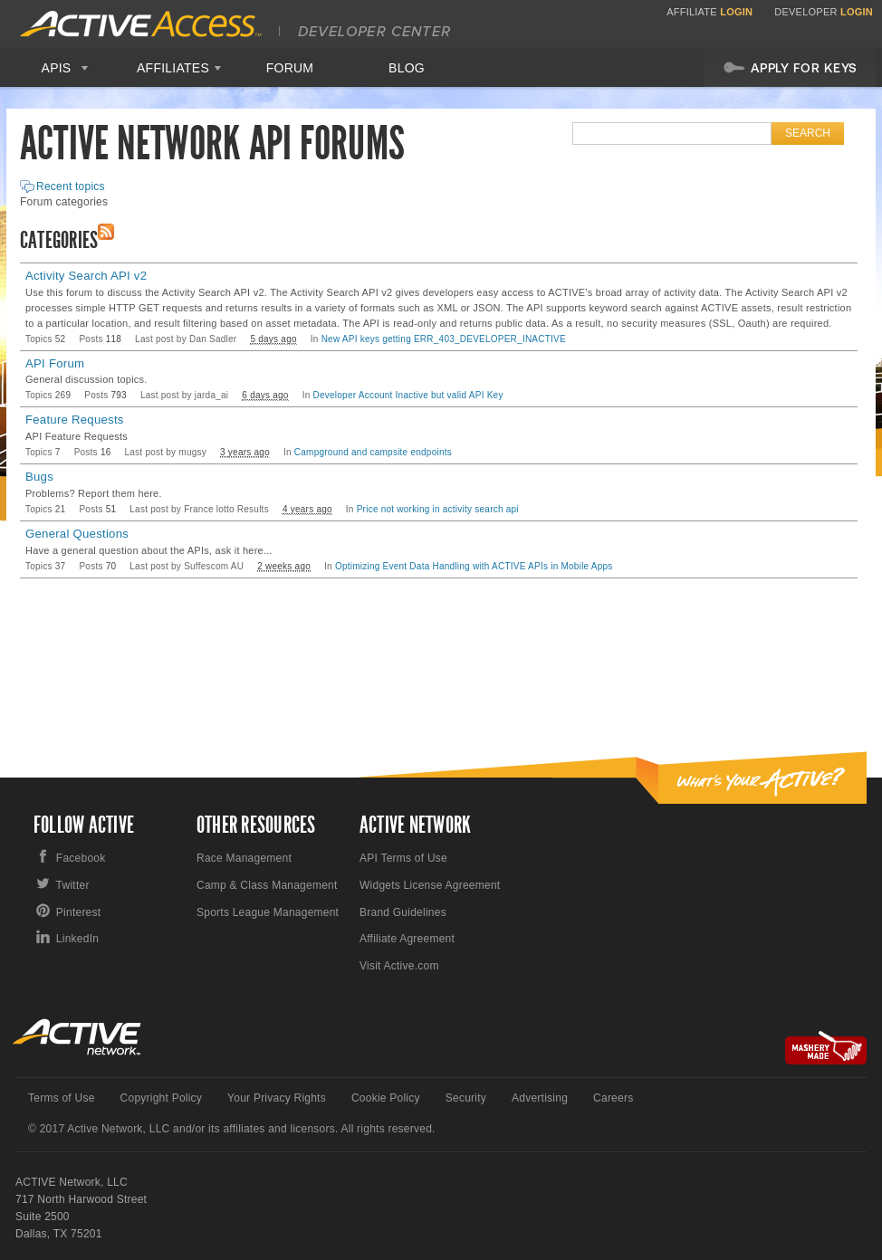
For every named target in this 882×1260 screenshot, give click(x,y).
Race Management (244, 858)
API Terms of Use (403, 858)
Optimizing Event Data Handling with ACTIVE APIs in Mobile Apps (474, 566)
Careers (613, 1098)
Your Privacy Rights (276, 1098)
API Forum (54, 363)
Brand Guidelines (403, 912)
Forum (290, 68)
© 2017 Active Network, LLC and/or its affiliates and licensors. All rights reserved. (232, 1128)
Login (736, 11)
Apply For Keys (790, 67)
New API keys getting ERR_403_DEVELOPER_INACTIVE (443, 339)
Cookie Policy (385, 1098)
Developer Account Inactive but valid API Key (408, 395)
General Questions (77, 533)
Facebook (81, 858)
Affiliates (173, 68)
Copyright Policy (161, 1098)
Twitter (73, 885)
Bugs (39, 476)
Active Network (77, 1036)
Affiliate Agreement (407, 938)
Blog (406, 68)
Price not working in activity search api (438, 509)
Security (466, 1098)
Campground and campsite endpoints (373, 452)
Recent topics (70, 186)
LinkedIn (77, 938)
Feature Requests (74, 419)
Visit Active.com (399, 965)
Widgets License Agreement (430, 885)
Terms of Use (61, 1098)
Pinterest (78, 912)
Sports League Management (268, 912)
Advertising (540, 1098)
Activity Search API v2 (86, 275)
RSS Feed (106, 232)
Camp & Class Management (267, 885)
